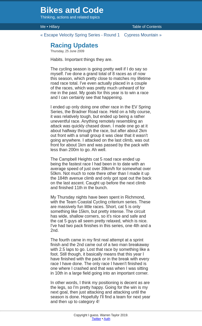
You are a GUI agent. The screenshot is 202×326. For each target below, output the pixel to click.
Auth (107, 319)
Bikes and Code (72, 10)
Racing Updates (74, 45)
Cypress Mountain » (142, 35)
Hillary (54, 27)
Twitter (96, 319)
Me (43, 27)
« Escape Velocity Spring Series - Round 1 (80, 35)
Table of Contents (146, 27)
